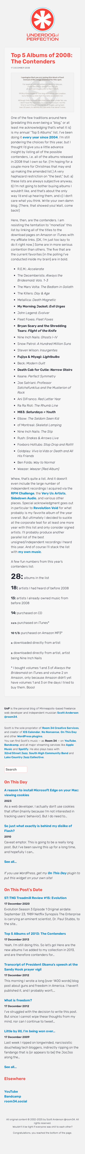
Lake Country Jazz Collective (24, 757)
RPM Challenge (22, 493)
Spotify (23, 749)
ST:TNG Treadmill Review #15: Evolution (35, 898)
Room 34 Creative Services (60, 728)
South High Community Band (48, 753)
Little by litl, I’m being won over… (29, 1031)
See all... (10, 862)
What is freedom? (18, 1000)
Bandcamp (11, 744)
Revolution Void (45, 508)
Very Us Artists (54, 493)
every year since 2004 (40, 137)
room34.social (15, 1101)
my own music (29, 552)
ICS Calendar (31, 732)
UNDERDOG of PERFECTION (42, 20)
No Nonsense (50, 732)
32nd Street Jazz (16, 753)
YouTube (70, 740)
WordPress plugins (29, 736)
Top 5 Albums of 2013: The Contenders (35, 934)
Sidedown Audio (23, 498)
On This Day (69, 732)
